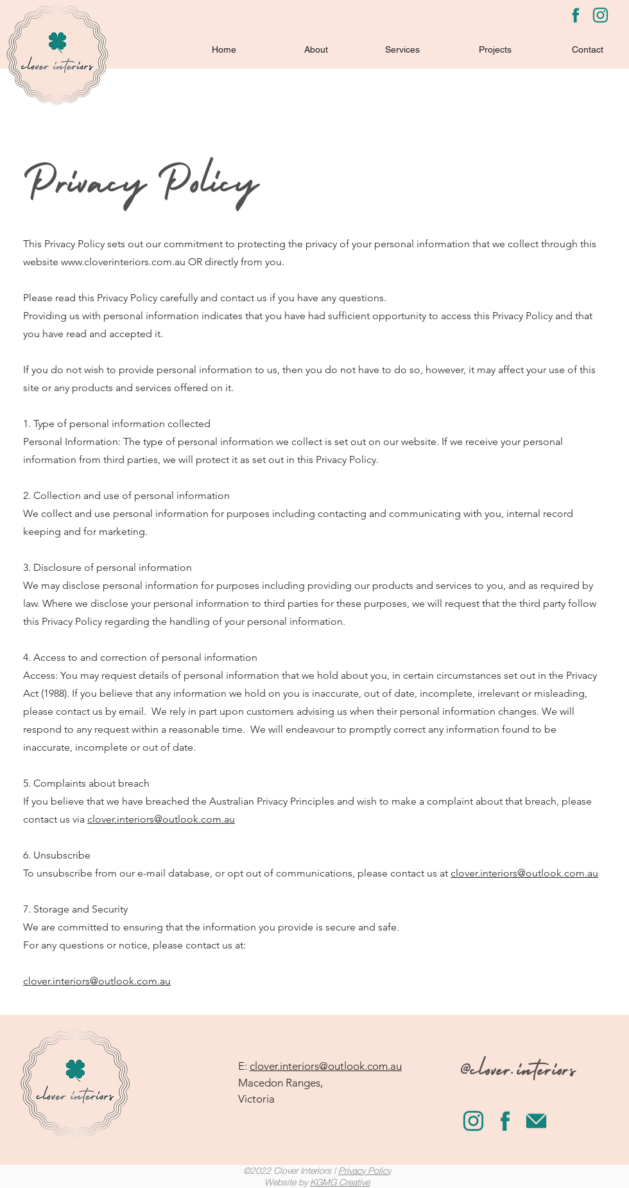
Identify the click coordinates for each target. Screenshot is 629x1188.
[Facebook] (575, 15)
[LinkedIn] (600, 15)
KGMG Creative (340, 1181)
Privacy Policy (364, 1170)
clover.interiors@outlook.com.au (161, 819)
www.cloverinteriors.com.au (123, 262)
